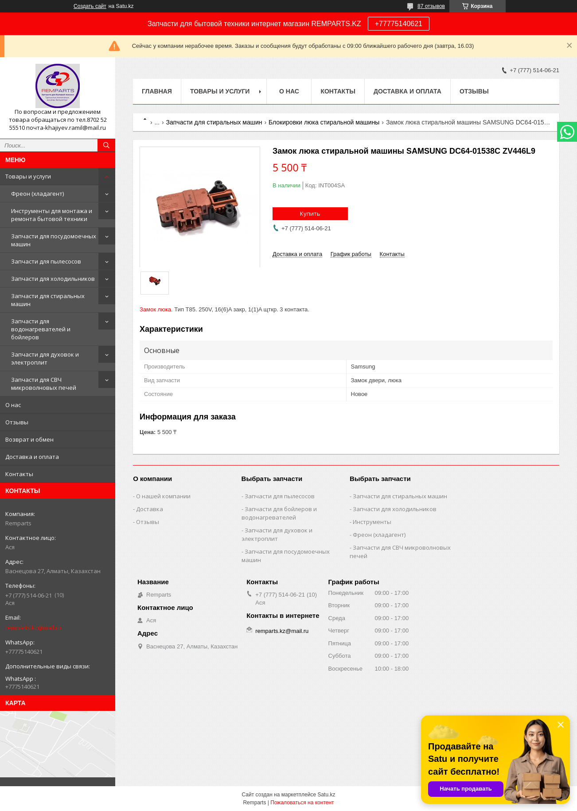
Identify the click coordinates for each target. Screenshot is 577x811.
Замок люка (155, 309)
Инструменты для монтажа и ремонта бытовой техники (51, 215)
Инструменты (372, 522)
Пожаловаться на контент (302, 802)
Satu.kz (326, 795)
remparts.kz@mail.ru (33, 628)
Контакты (19, 474)
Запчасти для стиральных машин (48, 300)
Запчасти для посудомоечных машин (53, 240)
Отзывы (16, 422)
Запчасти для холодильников (53, 279)
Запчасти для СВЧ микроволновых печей (43, 384)
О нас (13, 405)
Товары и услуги (28, 176)
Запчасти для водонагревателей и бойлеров (40, 329)
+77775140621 (398, 23)
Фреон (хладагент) (37, 194)
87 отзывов (431, 6)
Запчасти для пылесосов (46, 261)
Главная (157, 91)
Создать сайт (90, 6)
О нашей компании (163, 496)
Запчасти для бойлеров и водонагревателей (279, 513)
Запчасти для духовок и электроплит (45, 358)
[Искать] (106, 145)
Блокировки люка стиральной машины (324, 122)
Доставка (149, 509)
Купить (310, 213)
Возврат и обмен (29, 439)
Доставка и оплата (32, 457)
